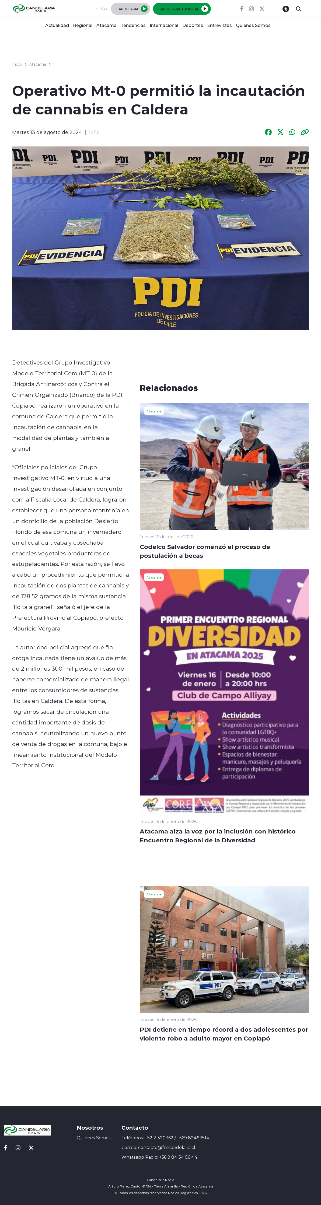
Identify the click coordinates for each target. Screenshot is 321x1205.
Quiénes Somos (253, 25)
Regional (82, 25)
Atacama (106, 25)
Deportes (192, 25)
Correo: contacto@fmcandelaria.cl (158, 1147)
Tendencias (133, 25)
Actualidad (57, 25)
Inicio (17, 64)
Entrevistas (219, 25)
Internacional (164, 25)
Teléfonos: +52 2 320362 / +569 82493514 (165, 1138)
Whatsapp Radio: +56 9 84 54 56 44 (159, 1157)
